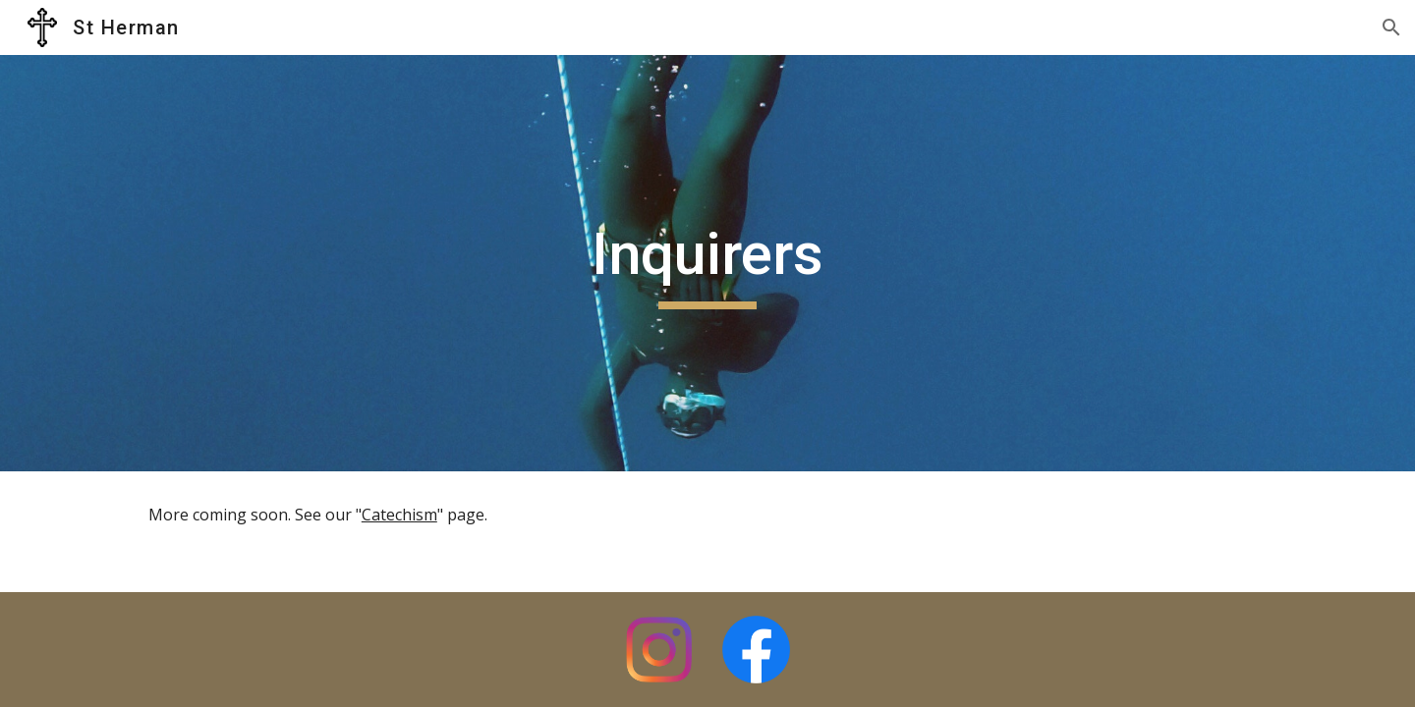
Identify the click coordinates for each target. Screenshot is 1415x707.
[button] (1391, 27)
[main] (707, 263)
